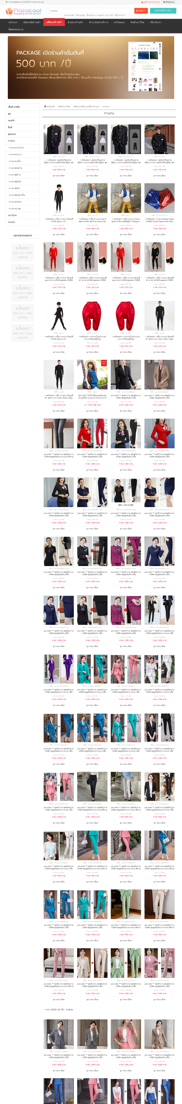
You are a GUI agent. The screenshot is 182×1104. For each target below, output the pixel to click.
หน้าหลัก (49, 106)
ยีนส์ (10, 127)
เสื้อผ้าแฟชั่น (14, 107)
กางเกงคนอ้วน (15, 168)
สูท (9, 114)
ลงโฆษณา (119, 22)
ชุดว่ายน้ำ (109, 15)
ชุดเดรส (12, 134)
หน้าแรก (13, 22)
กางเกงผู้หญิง (15, 181)
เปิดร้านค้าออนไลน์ (150, 2)
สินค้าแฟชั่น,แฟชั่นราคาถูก (86, 106)
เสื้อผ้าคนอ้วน (120, 15)
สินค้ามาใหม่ (137, 22)
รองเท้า (11, 120)
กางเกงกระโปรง (16, 148)
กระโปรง (12, 215)
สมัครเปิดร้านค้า (163, 10)
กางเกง (106, 106)
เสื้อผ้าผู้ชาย (90, 15)
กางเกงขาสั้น (15, 161)
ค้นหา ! (141, 10)
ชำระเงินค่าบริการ (98, 22)
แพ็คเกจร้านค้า (54, 22)
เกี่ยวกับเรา (156, 22)
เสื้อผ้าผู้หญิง (80, 15)
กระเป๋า (11, 222)
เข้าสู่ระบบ (169, 2)
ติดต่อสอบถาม (16, 29)
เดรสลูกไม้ (100, 15)
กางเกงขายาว (15, 154)
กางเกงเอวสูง (15, 208)
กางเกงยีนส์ (14, 188)
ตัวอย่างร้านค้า (75, 22)
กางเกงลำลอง (15, 202)
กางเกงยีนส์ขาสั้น (17, 195)
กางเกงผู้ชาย (15, 175)
